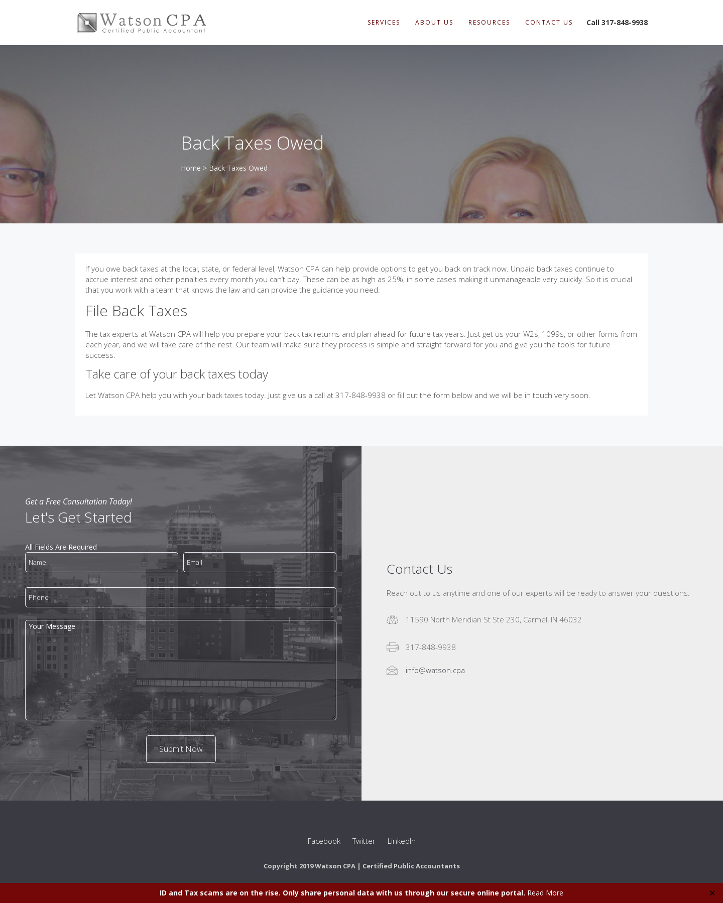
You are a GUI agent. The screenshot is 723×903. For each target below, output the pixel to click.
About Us (434, 22)
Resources (489, 22)
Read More (545, 892)
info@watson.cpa (435, 670)
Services (384, 22)
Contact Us (549, 22)
